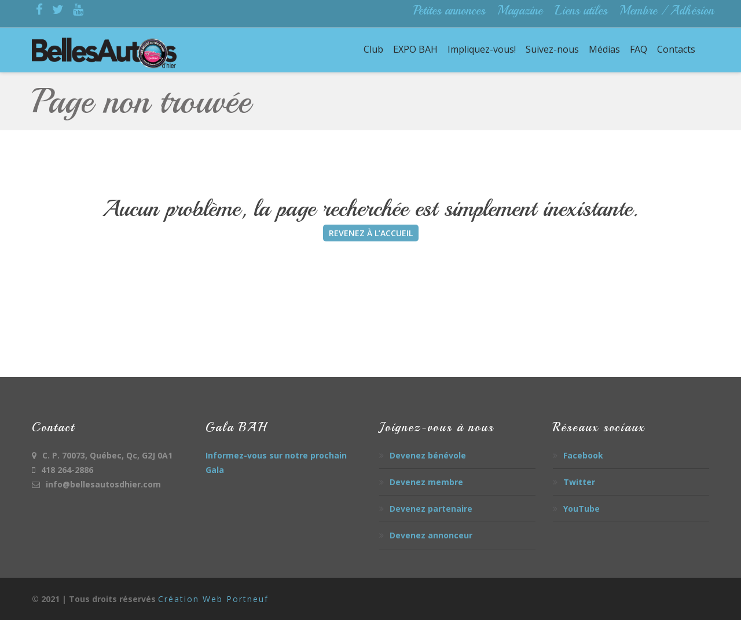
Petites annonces (449, 10)
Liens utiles (581, 10)
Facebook (583, 455)
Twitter (579, 481)
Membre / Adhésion (666, 10)
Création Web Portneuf (213, 598)
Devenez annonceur (431, 535)
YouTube (581, 508)
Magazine (519, 10)
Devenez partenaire (431, 508)
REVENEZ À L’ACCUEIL (371, 233)
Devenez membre (426, 481)
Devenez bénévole (428, 455)
